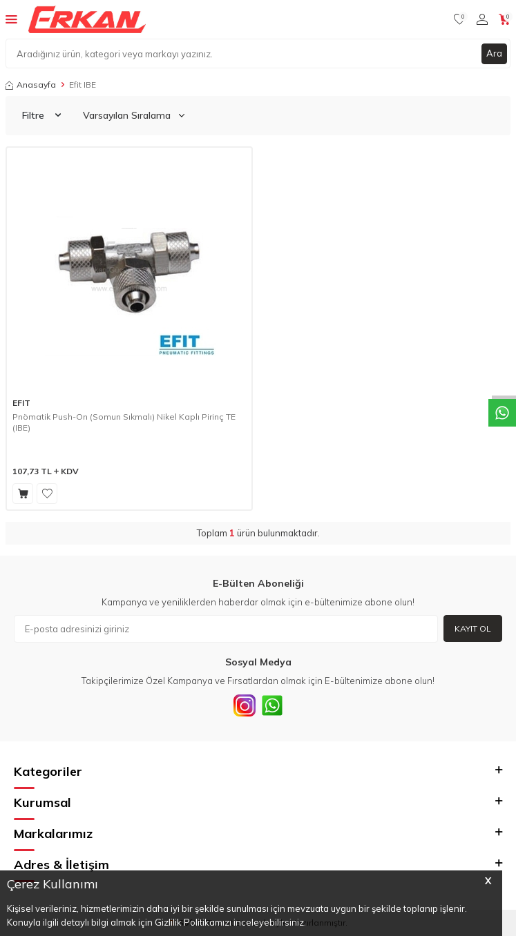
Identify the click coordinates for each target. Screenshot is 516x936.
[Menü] (11, 18)
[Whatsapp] (272, 705)
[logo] (87, 19)
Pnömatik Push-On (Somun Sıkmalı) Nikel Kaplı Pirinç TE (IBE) (124, 422)
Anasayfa (31, 84)
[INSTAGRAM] (244, 705)
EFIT (21, 403)
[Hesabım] (482, 19)
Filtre (41, 115)
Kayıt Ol (473, 628)
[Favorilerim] (460, 19)
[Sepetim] (504, 19)
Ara (494, 53)
